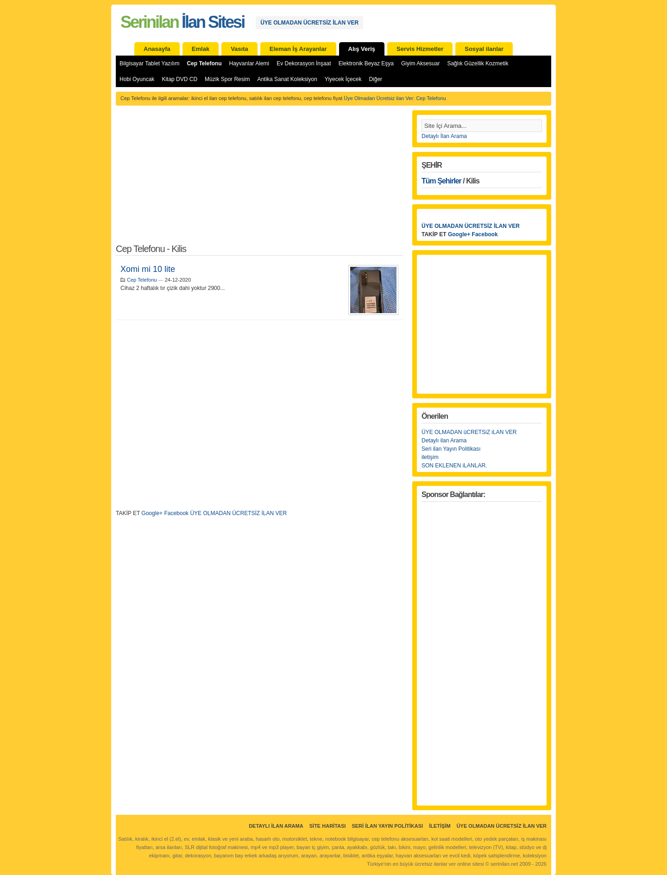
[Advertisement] (259, 180)
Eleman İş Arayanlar (298, 48)
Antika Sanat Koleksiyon (287, 79)
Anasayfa (157, 48)
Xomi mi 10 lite (147, 269)
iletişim (430, 457)
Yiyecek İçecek (343, 79)
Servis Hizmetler (419, 48)
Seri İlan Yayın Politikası (387, 826)
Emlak (200, 48)
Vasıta (239, 48)
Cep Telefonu (204, 63)
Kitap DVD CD (179, 79)
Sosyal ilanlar (484, 48)
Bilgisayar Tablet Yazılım (149, 63)
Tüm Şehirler (441, 181)
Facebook (176, 513)
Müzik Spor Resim (227, 79)
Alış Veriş (362, 48)
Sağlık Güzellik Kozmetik (477, 63)
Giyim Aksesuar (420, 63)
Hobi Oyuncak (137, 79)
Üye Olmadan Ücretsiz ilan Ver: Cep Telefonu (395, 98)
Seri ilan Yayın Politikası (451, 449)
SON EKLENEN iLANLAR (453, 465)
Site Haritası (327, 826)
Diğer (375, 79)
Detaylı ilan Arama (444, 440)
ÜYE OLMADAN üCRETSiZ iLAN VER (469, 432)
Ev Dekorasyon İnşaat (304, 63)
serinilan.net (504, 864)
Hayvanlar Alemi (249, 63)
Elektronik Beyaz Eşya (366, 63)
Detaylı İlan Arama (444, 136)
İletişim (439, 826)
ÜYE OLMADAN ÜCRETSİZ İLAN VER (309, 22)
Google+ (152, 513)
